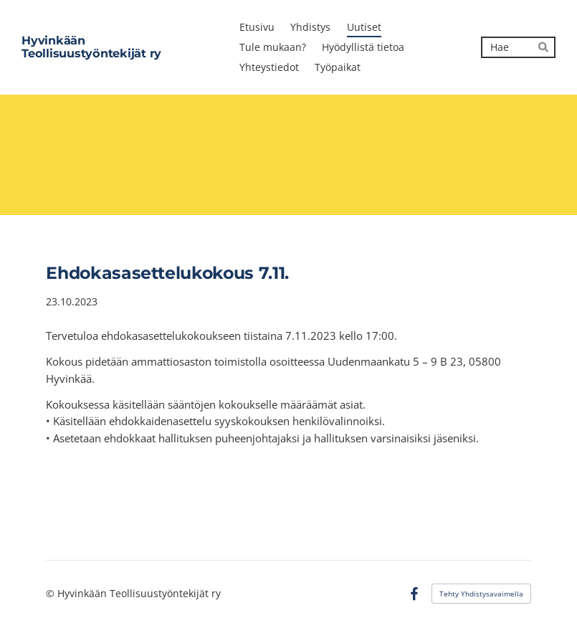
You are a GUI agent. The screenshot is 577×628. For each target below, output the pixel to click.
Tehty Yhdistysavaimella (481, 594)
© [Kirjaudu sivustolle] (51, 593)
